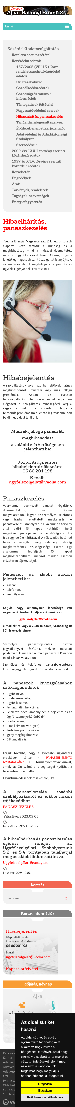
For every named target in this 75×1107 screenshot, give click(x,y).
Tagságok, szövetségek (30, 195)
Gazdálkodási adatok (32, 87)
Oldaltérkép (11, 1085)
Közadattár (21, 171)
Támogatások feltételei (34, 104)
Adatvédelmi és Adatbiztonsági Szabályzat (41, 136)
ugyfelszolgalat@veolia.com (37, 482)
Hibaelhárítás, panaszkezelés (39, 116)
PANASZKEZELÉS (18, 806)
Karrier (7, 1058)
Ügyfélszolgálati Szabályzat (25, 862)
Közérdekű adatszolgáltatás (33, 48)
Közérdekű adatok (26, 60)
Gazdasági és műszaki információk (34, 96)
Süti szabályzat (13, 1090)
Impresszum (11, 1081)
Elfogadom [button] (45, 1084)
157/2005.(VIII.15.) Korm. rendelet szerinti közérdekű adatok (38, 71)
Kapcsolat (9, 1053)
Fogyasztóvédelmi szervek (37, 110)
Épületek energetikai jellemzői (40, 128)
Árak (16, 183)
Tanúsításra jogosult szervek (39, 122)
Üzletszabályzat (29, 81)
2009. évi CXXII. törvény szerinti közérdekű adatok (38, 153)
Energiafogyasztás (27, 201)
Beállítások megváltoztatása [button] (45, 1097)
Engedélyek (21, 177)
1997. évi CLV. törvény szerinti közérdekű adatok (36, 163)
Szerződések (26, 144)
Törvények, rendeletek (30, 189)
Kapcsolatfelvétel (22, 968)
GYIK (6, 1076)
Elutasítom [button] (45, 1090)
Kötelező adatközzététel (31, 54)
